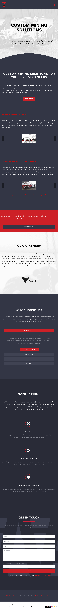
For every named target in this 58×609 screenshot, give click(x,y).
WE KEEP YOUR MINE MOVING (43, 595)
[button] (3, 138)
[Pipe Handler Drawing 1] (29, 138)
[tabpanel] (29, 343)
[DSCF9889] (29, 185)
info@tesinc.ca (49, 195)
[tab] (29, 330)
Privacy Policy (10, 595)
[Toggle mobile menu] (55, 5)
